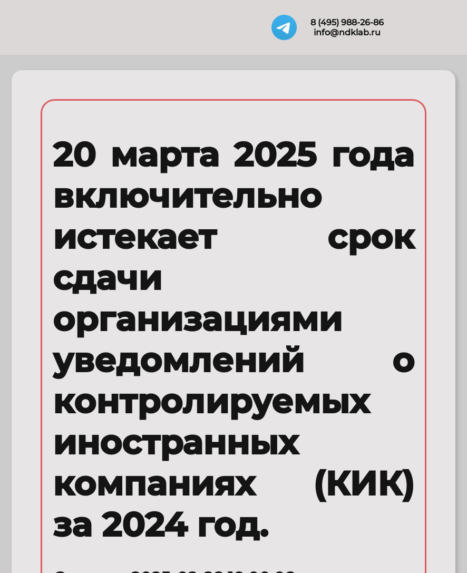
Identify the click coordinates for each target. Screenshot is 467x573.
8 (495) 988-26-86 (347, 22)
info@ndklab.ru (347, 32)
